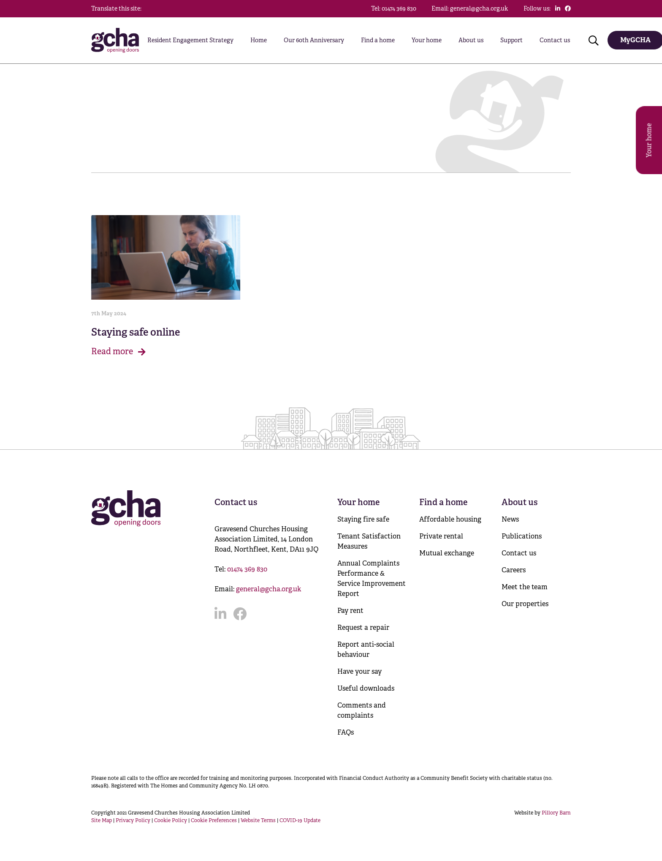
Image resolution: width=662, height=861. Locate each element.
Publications (522, 536)
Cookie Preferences (214, 820)
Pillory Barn (556, 812)
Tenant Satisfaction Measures (369, 541)
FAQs (345, 732)
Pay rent (350, 610)
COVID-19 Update (299, 820)
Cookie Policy (170, 820)
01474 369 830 (247, 569)
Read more (118, 351)
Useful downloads (365, 688)
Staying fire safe (363, 519)
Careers (514, 570)
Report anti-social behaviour (365, 649)
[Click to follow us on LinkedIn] (557, 8)
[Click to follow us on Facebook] (568, 8)
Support (511, 40)
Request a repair (363, 627)
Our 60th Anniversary (314, 40)
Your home (427, 40)
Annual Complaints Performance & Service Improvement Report (371, 578)
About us (471, 40)
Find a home (378, 40)
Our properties (525, 603)
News (510, 519)
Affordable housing (450, 519)
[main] (331, 205)
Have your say (359, 671)
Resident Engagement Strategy (190, 40)
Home (258, 40)
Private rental (441, 536)
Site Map (101, 820)
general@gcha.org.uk (268, 589)
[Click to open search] (593, 40)
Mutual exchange (446, 553)
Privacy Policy (133, 820)
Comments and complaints (361, 710)
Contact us (555, 40)
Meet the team (525, 586)
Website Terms (258, 820)
